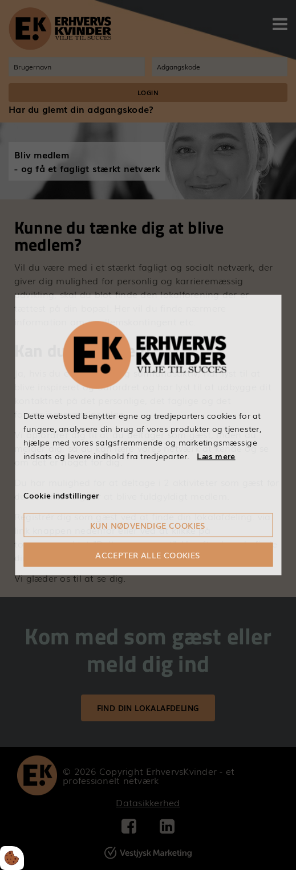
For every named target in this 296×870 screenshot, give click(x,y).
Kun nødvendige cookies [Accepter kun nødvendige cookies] (148, 525)
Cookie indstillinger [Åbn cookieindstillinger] (61, 494)
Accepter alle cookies (147, 555)
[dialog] (148, 435)
